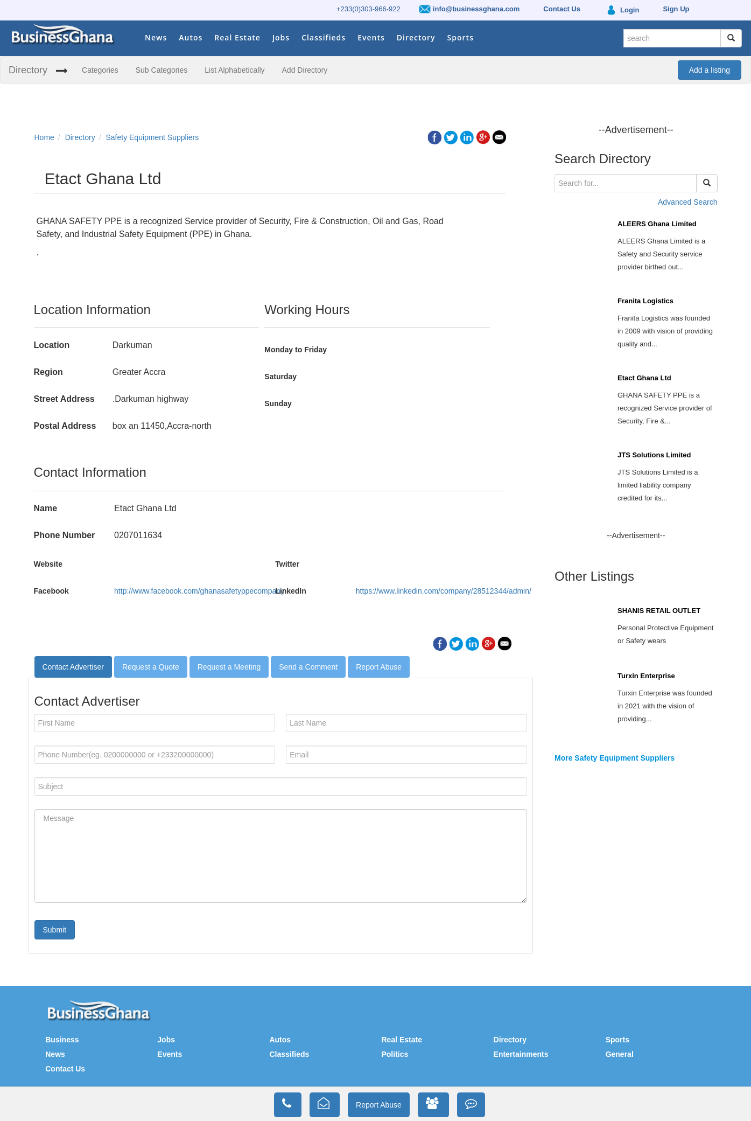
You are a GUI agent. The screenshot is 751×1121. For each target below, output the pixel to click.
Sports (460, 37)
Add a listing (709, 70)
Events (371, 37)
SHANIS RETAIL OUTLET (658, 611)
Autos (190, 37)
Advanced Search (688, 202)
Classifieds (323, 37)
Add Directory (305, 70)
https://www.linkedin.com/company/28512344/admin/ (443, 591)
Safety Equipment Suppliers (152, 137)
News (156, 37)
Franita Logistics (645, 301)
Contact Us (65, 1068)
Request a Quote (150, 667)
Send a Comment (308, 667)
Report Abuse (379, 667)
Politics (394, 1054)
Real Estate (237, 37)
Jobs (281, 37)
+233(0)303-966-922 (368, 9)
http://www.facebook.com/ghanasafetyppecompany (199, 591)
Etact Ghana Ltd (644, 378)
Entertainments (521, 1054)
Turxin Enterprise (646, 676)
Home (44, 137)
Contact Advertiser (73, 667)
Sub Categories (162, 70)
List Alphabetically (234, 70)
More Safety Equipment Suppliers (615, 758)
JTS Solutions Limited (654, 455)
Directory (416, 37)
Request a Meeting (229, 667)
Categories (100, 70)
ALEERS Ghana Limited (657, 224)
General (620, 1054)
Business (62, 1039)
